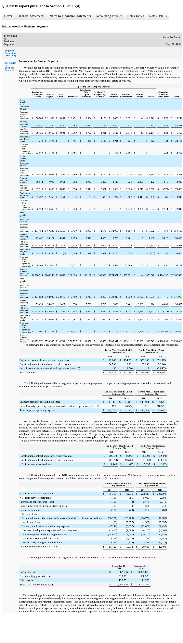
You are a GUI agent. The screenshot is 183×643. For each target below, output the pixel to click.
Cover (8, 16)
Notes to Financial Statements (70, 16)
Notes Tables (135, 16)
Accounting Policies (109, 16)
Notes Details (158, 16)
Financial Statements (30, 16)
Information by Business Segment (10, 66)
